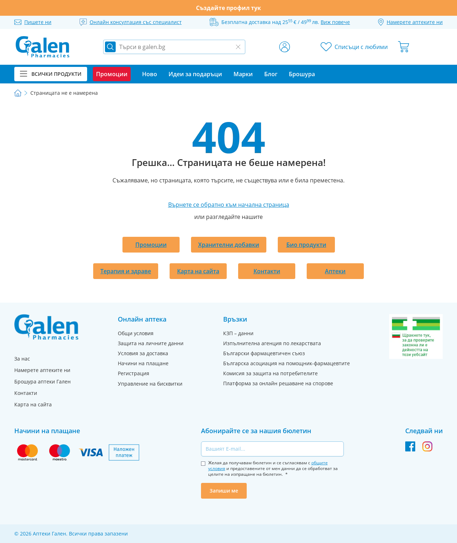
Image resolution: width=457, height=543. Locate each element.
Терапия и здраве (125, 271)
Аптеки (335, 271)
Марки (243, 74)
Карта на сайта (198, 271)
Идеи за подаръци (195, 74)
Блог (270, 74)
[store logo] (42, 47)
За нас (22, 358)
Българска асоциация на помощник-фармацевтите (286, 363)
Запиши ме (224, 490)
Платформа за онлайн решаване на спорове (278, 383)
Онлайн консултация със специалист (136, 22)
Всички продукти (50, 73)
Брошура (302, 74)
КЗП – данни (238, 333)
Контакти (266, 271)
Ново (149, 74)
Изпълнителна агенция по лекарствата (272, 343)
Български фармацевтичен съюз (264, 353)
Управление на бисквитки (150, 383)
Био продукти (306, 245)
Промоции (151, 245)
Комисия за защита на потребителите (270, 373)
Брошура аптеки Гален (42, 381)
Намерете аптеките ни (42, 370)
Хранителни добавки (228, 245)
